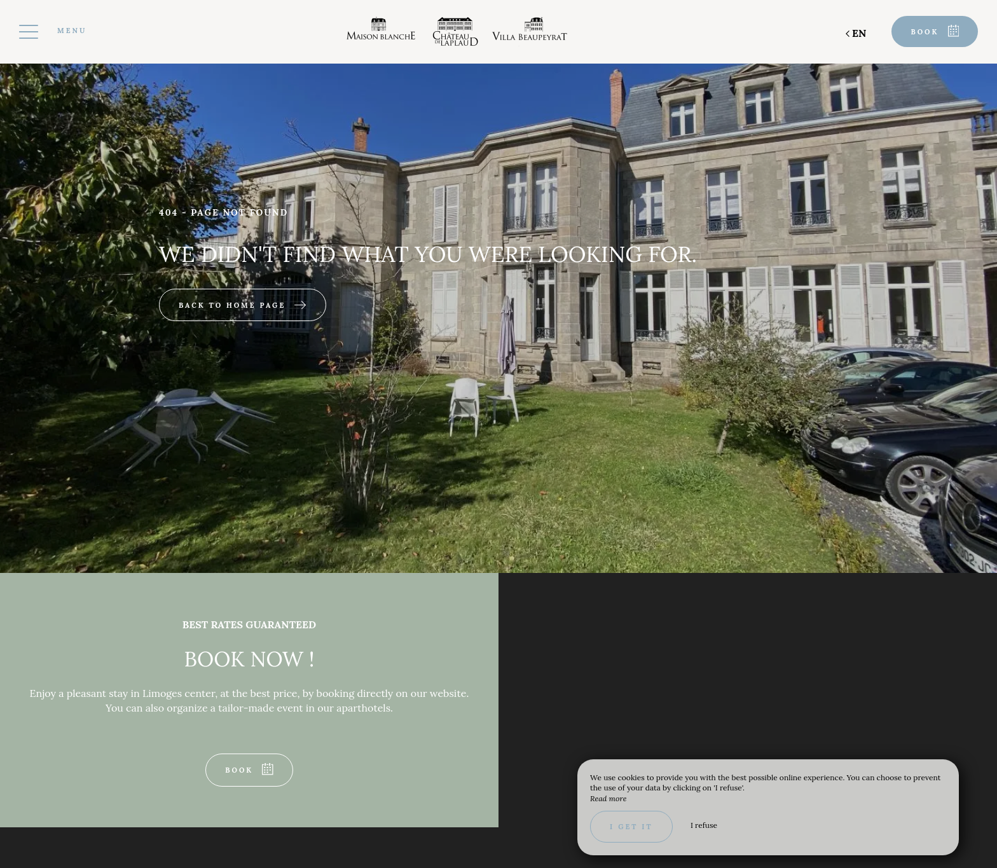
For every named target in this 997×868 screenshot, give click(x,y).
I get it (631, 826)
